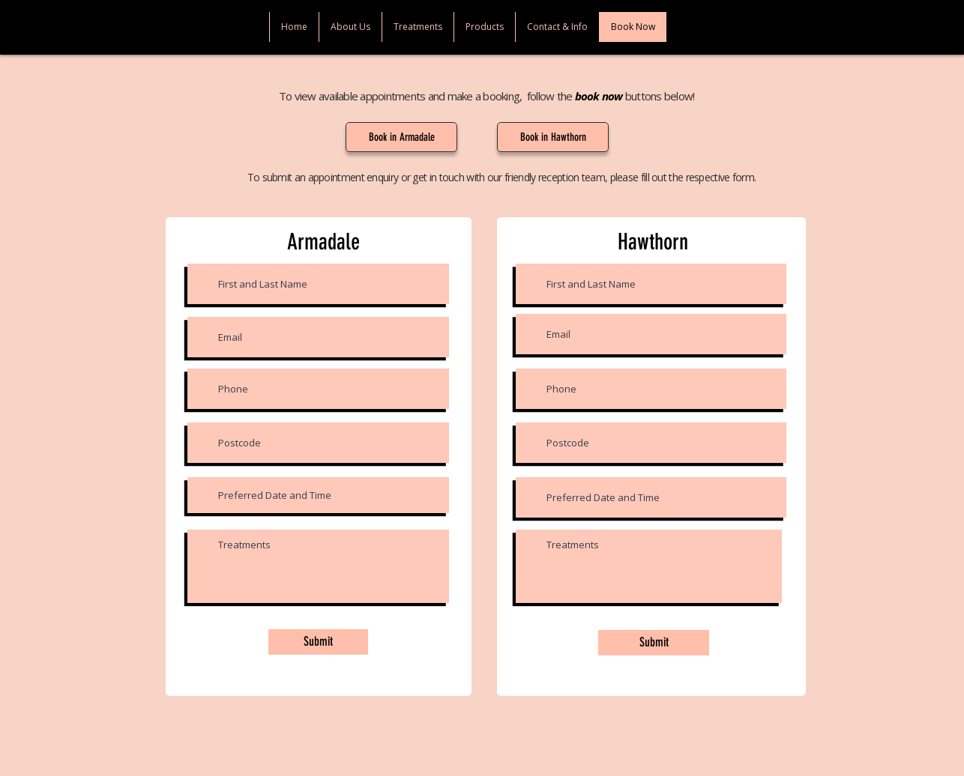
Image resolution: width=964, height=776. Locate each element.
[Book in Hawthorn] (553, 137)
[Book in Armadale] (401, 137)
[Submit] (318, 642)
